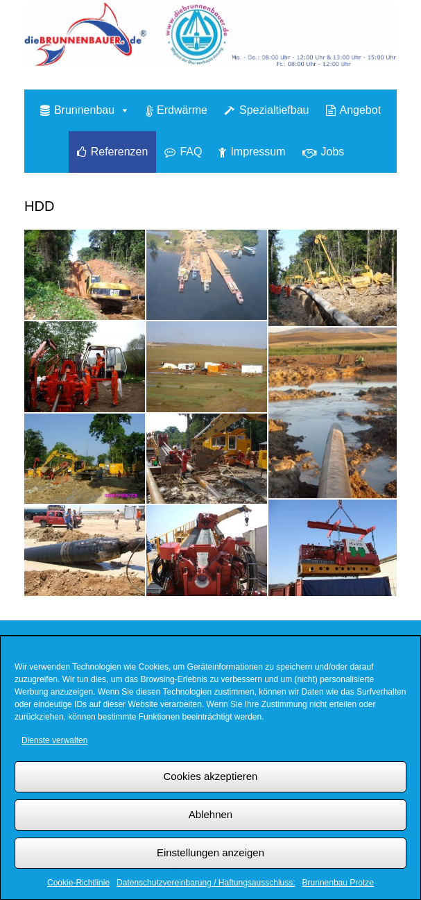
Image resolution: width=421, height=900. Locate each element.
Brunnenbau (92, 110)
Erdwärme (182, 110)
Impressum (257, 152)
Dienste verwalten (54, 740)
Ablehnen (210, 814)
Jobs (333, 152)
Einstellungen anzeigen (210, 852)
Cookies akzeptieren (211, 776)
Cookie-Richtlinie (78, 883)
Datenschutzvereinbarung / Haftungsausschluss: (206, 883)
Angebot (360, 110)
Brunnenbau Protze (338, 883)
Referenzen (119, 152)
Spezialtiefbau (274, 110)
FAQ (191, 152)
